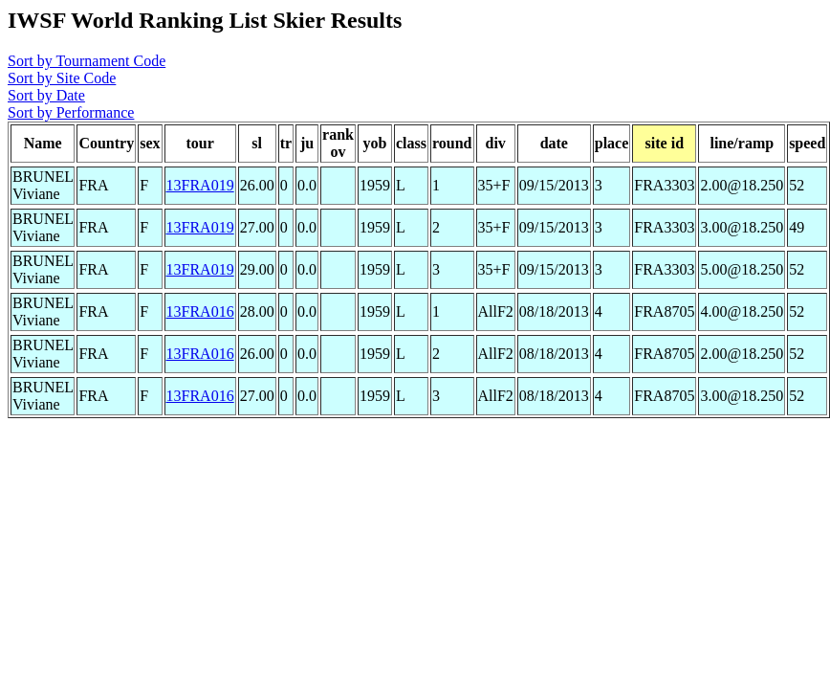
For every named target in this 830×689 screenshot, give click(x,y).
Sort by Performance (71, 112)
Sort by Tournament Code (86, 61)
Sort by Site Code (62, 78)
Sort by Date (46, 95)
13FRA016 (200, 311)
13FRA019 (200, 185)
